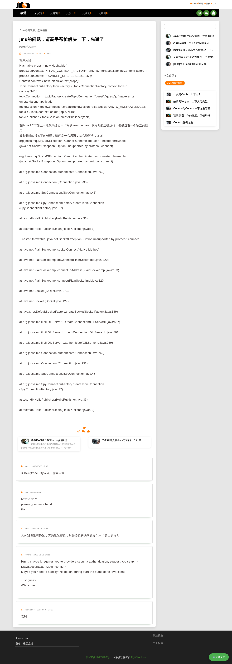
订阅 (214, 3)
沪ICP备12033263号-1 (99, 657)
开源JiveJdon (138, 657)
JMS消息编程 (175, 83)
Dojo (193, 3)
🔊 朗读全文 (219, 657)
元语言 (103, 13)
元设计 (71, 13)
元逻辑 (55, 13)
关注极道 (158, 635)
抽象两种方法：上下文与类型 (190, 101)
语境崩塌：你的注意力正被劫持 (191, 115)
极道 (23, 13)
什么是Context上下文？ (187, 94)
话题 (200, 3)
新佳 (207, 3)
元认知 (39, 13)
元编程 (87, 13)
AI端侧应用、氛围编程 (33, 30)
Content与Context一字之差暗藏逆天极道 (197, 108)
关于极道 (158, 643)
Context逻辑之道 (183, 122)
